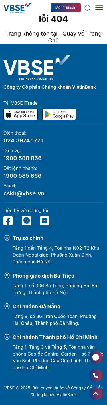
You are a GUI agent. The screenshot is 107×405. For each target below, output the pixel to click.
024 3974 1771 (23, 140)
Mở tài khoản (65, 7)
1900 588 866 (22, 158)
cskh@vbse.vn (24, 193)
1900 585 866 (22, 175)
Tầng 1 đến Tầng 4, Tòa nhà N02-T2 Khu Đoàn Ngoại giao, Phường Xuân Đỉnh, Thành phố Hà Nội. (56, 255)
